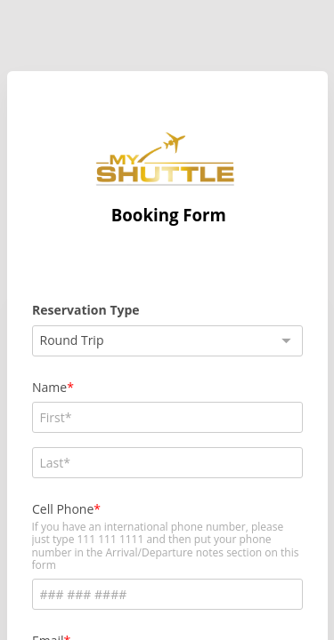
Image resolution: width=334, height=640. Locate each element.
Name (49, 387)
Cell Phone (63, 508)
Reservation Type (86, 309)
